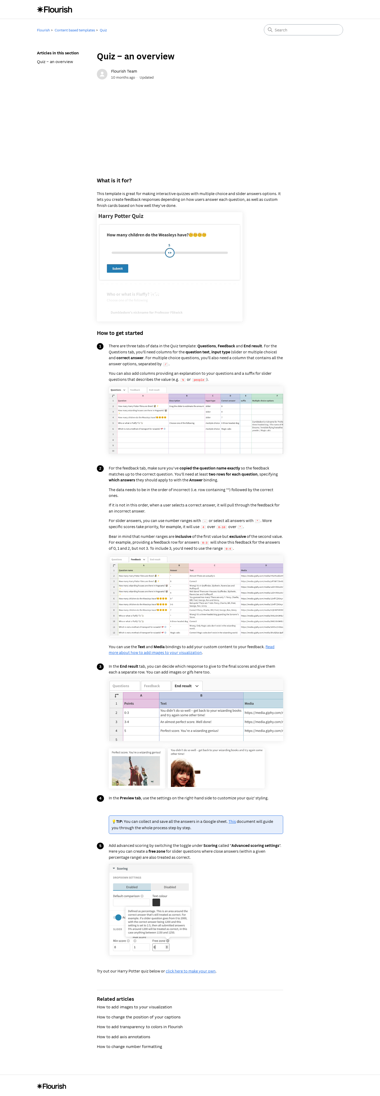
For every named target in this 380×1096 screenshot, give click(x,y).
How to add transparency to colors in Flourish (140, 1025)
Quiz (103, 30)
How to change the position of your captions (138, 1016)
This (232, 820)
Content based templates (75, 30)
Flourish (43, 30)
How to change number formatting (129, 1045)
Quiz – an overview (55, 61)
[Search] (303, 30)
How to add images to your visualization (134, 1006)
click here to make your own (191, 970)
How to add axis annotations (123, 1035)
